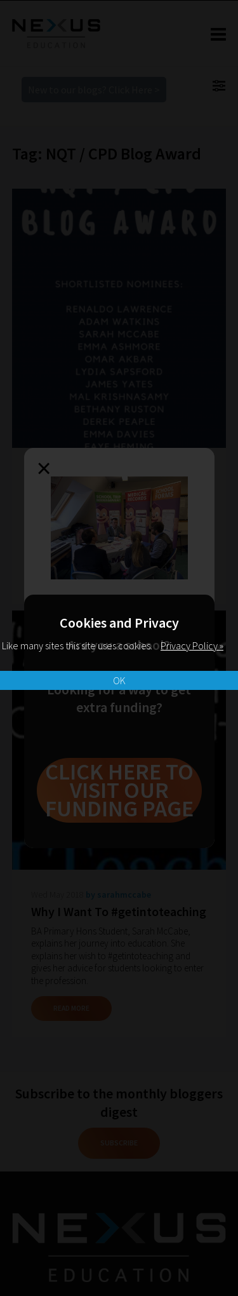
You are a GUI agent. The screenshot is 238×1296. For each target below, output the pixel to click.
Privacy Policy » (192, 645)
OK (119, 680)
